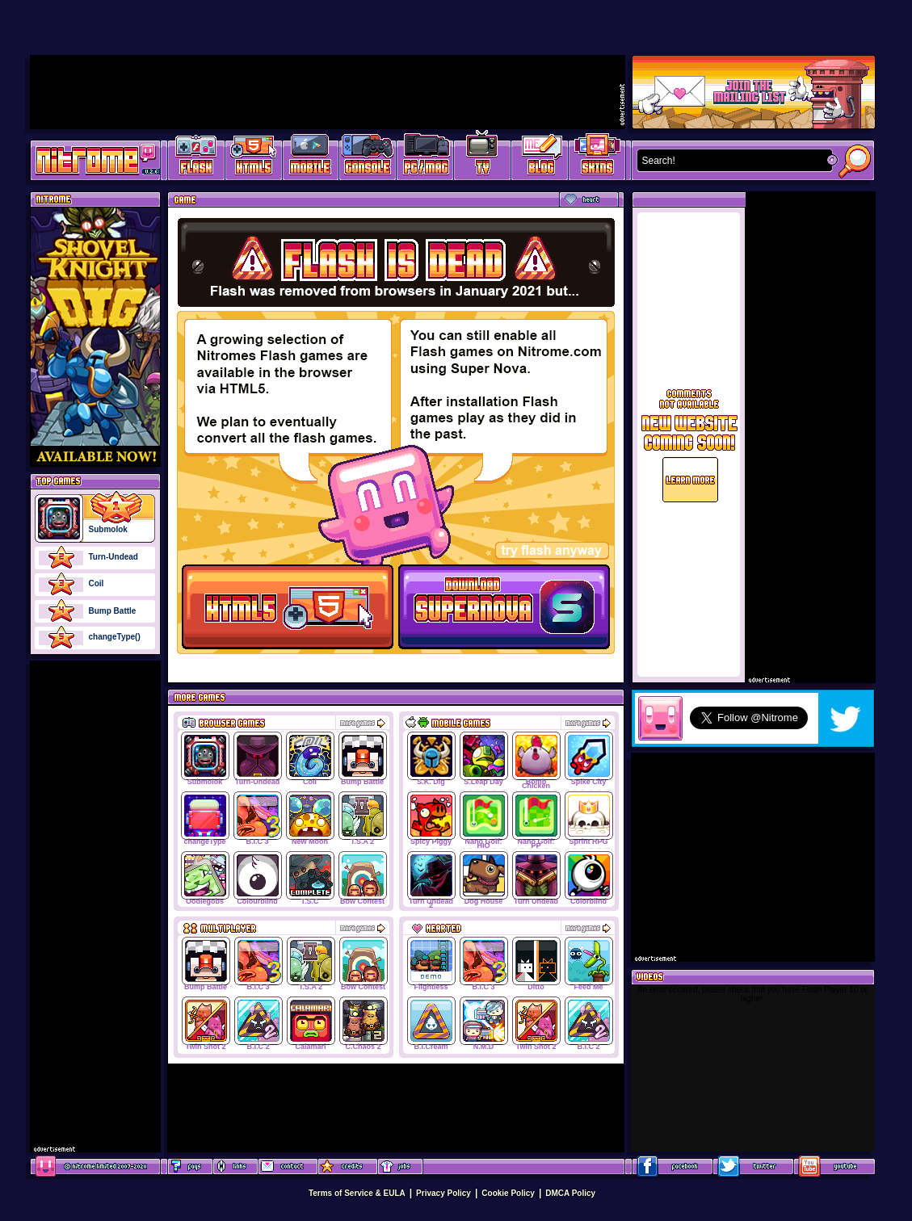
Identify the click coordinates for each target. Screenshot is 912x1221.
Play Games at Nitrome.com (89, 159)
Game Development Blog (540, 158)
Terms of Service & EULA (357, 1193)
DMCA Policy (570, 1193)
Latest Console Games (368, 158)
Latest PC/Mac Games (425, 158)
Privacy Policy (443, 1193)
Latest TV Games (482, 158)
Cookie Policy (508, 1193)
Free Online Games (196, 158)
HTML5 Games (253, 158)
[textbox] (731, 160)
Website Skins (597, 158)
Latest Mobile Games (310, 158)
